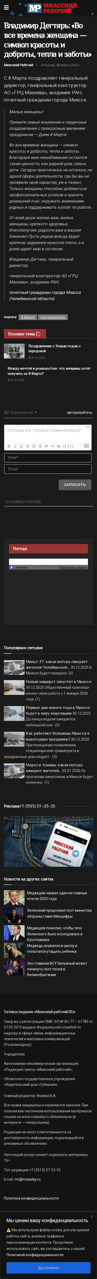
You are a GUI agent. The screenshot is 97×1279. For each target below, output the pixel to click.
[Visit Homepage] (52, 8)
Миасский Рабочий (18, 65)
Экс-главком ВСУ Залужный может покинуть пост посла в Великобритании (57, 969)
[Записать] (75, 484)
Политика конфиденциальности (31, 1198)
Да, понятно (48, 1268)
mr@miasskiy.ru (27, 1179)
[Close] (91, 1216)
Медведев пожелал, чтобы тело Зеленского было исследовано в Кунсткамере (55, 934)
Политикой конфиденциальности (34, 1255)
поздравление (53, 317)
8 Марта (28, 317)
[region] (48, 1245)
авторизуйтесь (79, 412)
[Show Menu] (6, 8)
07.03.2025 (16, 380)
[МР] (48, 841)
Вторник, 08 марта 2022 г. (61, 65)
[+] (71, 446)
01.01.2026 (36, 357)
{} (64, 446)
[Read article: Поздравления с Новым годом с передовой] (14, 351)
